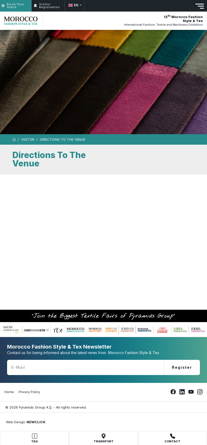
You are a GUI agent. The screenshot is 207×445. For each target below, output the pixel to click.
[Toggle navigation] (200, 6)
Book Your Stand (13, 5)
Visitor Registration (47, 5)
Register (182, 367)
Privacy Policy (29, 392)
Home (9, 392)
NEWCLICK (36, 422)
